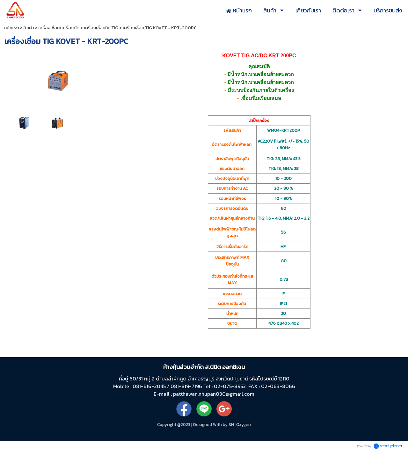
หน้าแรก (11, 28)
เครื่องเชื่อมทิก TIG (101, 28)
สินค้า (28, 28)
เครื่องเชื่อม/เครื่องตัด (58, 28)
